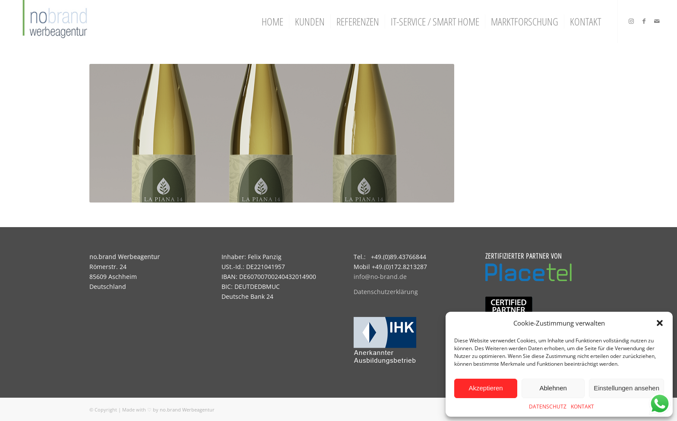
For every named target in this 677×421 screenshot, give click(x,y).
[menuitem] (272, 21)
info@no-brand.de (380, 276)
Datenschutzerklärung (386, 292)
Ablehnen (552, 388)
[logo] (53, 21)
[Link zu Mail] (657, 21)
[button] (659, 323)
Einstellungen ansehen (626, 388)
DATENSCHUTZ (547, 406)
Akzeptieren (485, 388)
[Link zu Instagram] (631, 21)
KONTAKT (582, 406)
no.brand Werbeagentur (187, 409)
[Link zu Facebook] (644, 21)
